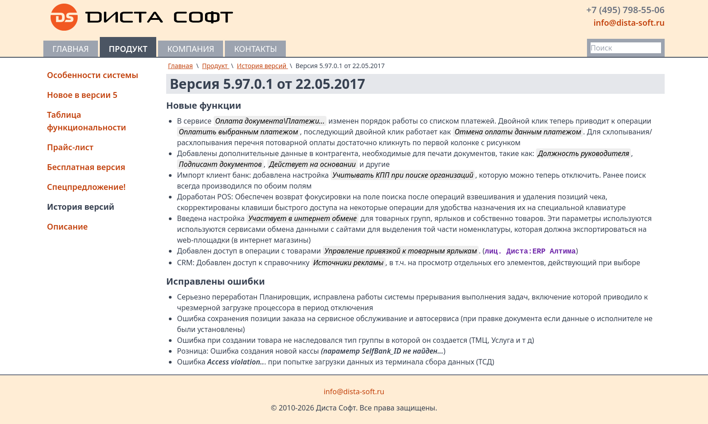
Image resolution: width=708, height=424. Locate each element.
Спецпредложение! (86, 186)
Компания (190, 48)
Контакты (255, 48)
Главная (70, 48)
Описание (67, 226)
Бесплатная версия (86, 166)
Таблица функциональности (86, 121)
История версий (80, 206)
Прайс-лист (70, 147)
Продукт (128, 48)
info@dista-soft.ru (629, 22)
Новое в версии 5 (82, 94)
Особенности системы (92, 74)
